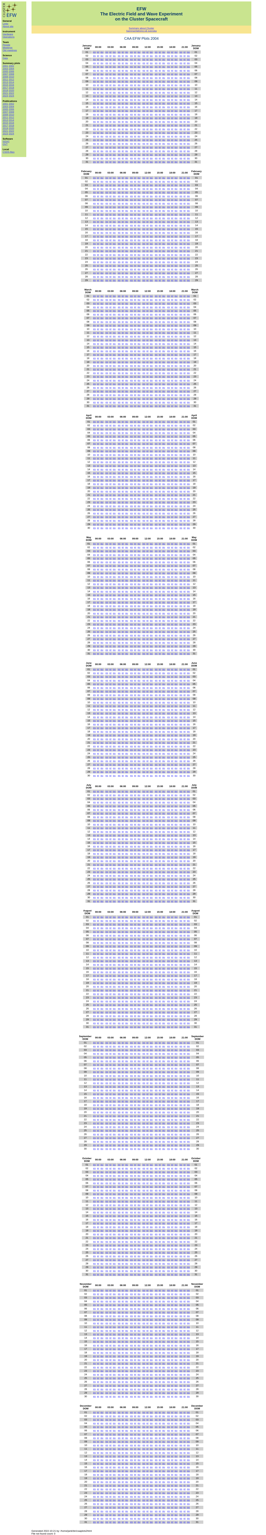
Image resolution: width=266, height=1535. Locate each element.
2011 (5, 79)
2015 (5, 85)
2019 (5, 90)
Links (5, 23)
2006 (11, 71)
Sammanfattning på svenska (141, 31)
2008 (11, 74)
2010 (11, 76)
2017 (5, 87)
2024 (11, 95)
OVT (5, 144)
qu (102, 52)
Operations (8, 37)
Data (5, 58)
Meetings (8, 47)
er (98, 52)
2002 (11, 66)
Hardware (8, 34)
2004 (11, 68)
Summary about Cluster (141, 28)
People (6, 45)
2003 (5, 68)
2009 (5, 76)
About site (8, 26)
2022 (11, 93)
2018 (11, 87)
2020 (11, 90)
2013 (5, 82)
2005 (5, 71)
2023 (5, 95)
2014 (11, 82)
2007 (5, 74)
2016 (11, 85)
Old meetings (10, 50)
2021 (5, 93)
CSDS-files (8, 152)
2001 (5, 66)
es (94, 52)
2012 (11, 79)
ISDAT (6, 141)
